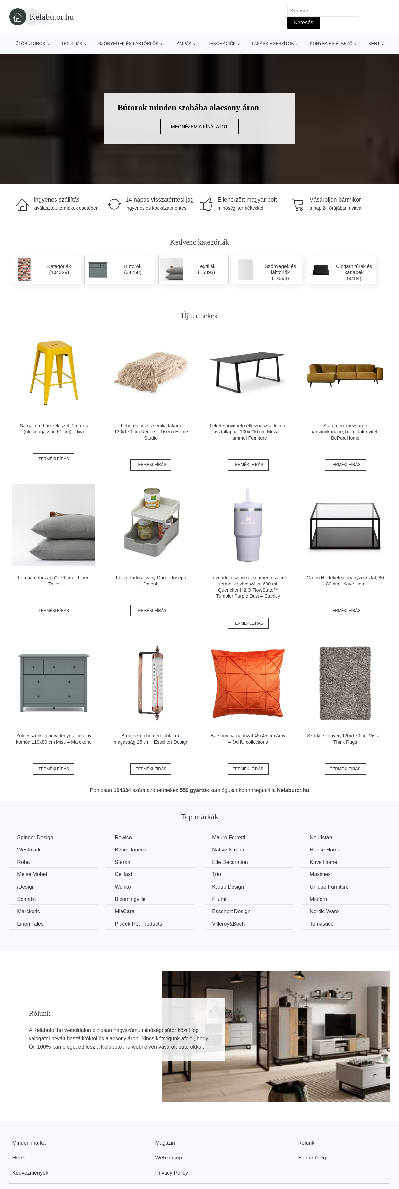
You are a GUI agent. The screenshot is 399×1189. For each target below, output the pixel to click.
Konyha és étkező (331, 43)
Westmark (29, 849)
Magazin (165, 1142)
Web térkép (168, 1157)
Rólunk (306, 1142)
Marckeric (28, 911)
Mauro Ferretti (229, 837)
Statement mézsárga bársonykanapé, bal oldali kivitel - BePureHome (345, 432)
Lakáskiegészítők (273, 43)
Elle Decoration (231, 862)
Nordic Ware (325, 911)
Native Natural (229, 849)
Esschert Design (232, 911)
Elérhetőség (312, 1157)
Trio (217, 874)
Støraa (123, 862)
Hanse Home (326, 849)
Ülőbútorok (31, 43)
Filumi (220, 899)
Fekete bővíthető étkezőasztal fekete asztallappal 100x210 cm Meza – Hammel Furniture (248, 432)
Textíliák (71, 43)
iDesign (26, 887)
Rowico (123, 837)
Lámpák (183, 43)
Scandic (26, 899)
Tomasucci (323, 924)
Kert (374, 43)
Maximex (321, 874)
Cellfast (123, 874)
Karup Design (229, 887)
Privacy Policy (171, 1173)
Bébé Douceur (131, 849)
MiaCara (125, 911)
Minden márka (29, 1142)
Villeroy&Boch (229, 924)
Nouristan (322, 837)
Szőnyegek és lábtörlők (128, 43)
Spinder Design (35, 837)
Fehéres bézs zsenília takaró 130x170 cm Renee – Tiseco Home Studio (151, 432)
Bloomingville (130, 899)
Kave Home (324, 862)
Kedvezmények (30, 1173)
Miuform (320, 899)
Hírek (18, 1157)
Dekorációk (222, 43)
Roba (23, 862)
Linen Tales (30, 924)
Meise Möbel (32, 874)
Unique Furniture (330, 887)
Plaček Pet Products (138, 924)
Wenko (123, 887)
